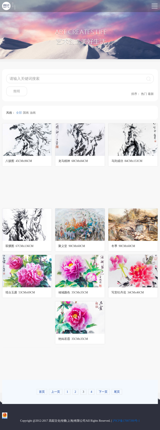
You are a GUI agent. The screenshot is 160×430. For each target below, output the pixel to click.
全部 (19, 114)
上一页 (55, 391)
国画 (26, 114)
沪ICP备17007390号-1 (126, 420)
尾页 (117, 391)
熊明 (16, 93)
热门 (144, 95)
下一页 (103, 391)
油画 (33, 114)
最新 (151, 95)
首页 (42, 391)
